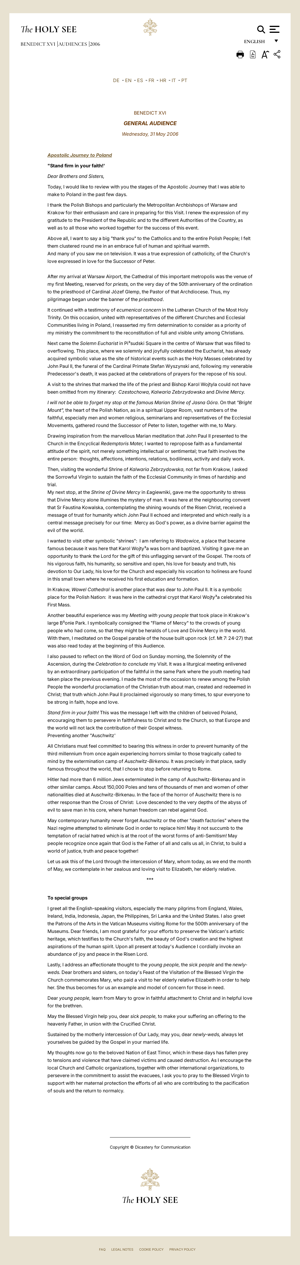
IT (174, 80)
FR (151, 80)
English (257, 43)
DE (116, 80)
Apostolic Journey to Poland (79, 155)
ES (140, 80)
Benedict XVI (39, 44)
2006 (95, 44)
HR (163, 80)
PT (184, 80)
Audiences (73, 44)
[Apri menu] (273, 29)
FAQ (102, 1249)
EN (128, 80)
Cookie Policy (151, 1249)
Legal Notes (122, 1249)
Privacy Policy (182, 1249)
